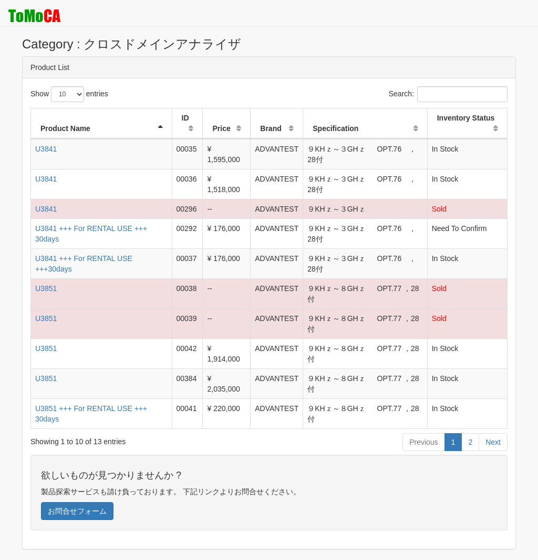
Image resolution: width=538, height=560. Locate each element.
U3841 (46, 149)
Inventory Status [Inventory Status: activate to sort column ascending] (466, 118)
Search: (448, 94)
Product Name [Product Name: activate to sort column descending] (65, 128)
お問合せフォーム (77, 511)
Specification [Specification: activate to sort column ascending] (335, 128)
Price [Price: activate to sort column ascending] (221, 128)
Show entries (69, 94)
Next (493, 442)
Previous (423, 442)
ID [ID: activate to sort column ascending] (185, 118)
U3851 (46, 288)
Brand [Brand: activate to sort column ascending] (270, 128)
